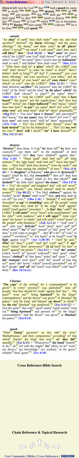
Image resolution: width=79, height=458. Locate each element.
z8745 (28, 11)
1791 (10, 21)
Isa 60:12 (24, 192)
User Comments (15, 456)
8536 (41, 11)
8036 (4, 11)
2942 (68, 24)
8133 (34, 18)
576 (11, 24)
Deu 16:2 (10, 97)
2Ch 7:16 (10, 124)
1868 (25, 24)
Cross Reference (16, 2)
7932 (21, 11)
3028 (18, 18)
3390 (4, 24)
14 (19, 134)
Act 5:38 (39, 239)
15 (68, 304)
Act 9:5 (43, 249)
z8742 (74, 18)
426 (36, 7)
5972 (33, 14)
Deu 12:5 (69, 63)
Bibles (31, 456)
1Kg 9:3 (9, 113)
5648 (14, 28)
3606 (74, 11)
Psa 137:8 (69, 182)
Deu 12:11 (57, 83)
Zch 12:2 (46, 222)
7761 (44, 24)
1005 (23, 21)
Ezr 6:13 (23, 342)
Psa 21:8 (70, 168)
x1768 (46, 7)
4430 (12, 14)
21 (28, 270)
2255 (67, 18)
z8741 (64, 11)
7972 (64, 14)
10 (3, 172)
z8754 (50, 24)
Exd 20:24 (34, 53)
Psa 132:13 (10, 134)
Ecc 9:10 (39, 352)
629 (40, 28)
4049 (58, 11)
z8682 (40, 18)
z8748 (70, 14)
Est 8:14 (25, 318)
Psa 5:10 (10, 158)
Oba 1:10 (35, 199)
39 (46, 239)
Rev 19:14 (19, 270)
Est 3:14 (61, 304)
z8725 (20, 28)
